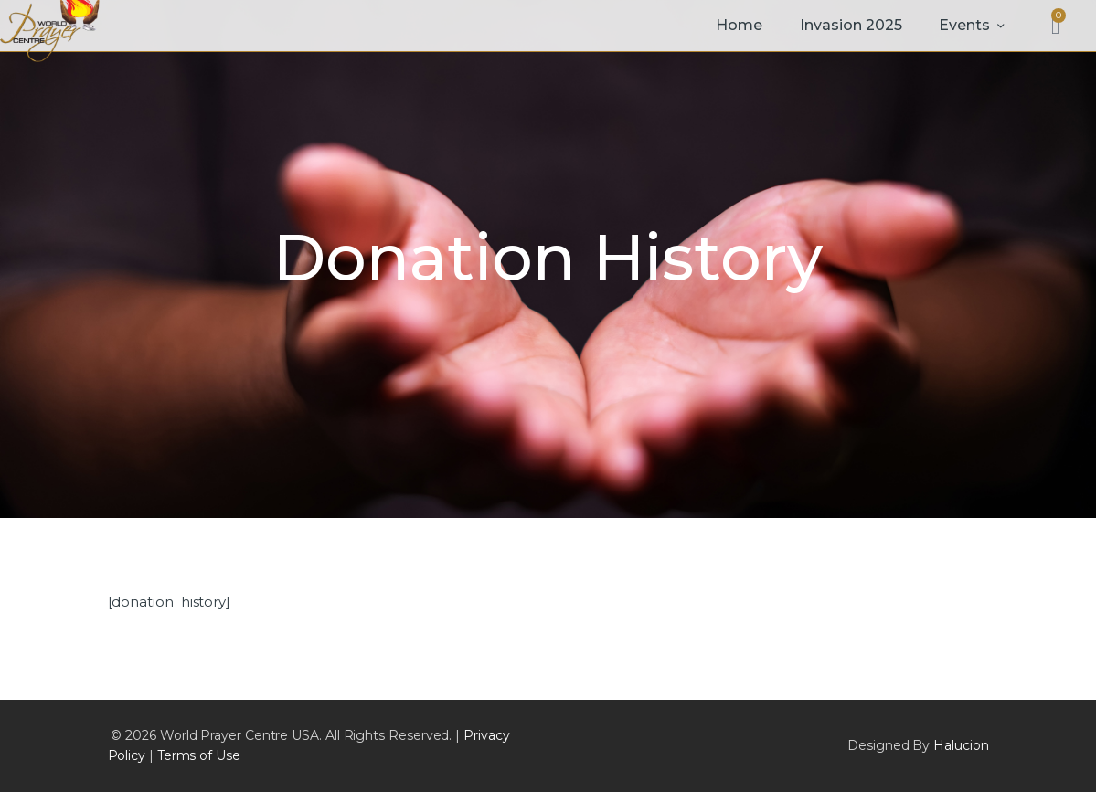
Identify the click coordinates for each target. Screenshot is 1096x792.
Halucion (960, 745)
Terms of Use (198, 755)
